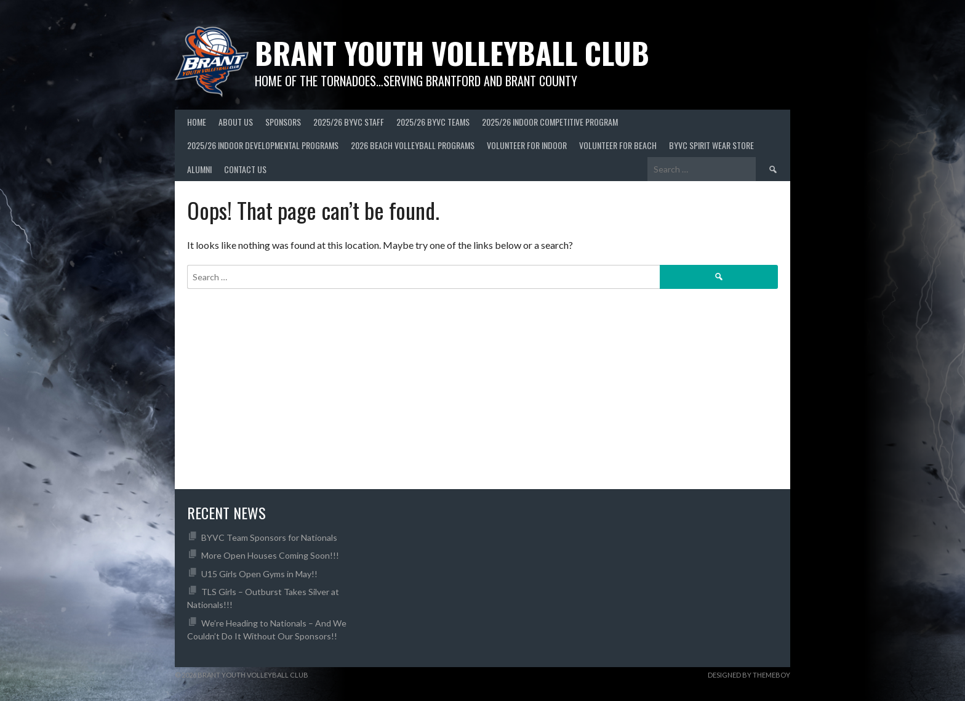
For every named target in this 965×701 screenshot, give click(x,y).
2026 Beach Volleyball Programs (412, 145)
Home (196, 121)
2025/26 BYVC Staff (348, 121)
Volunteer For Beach (618, 145)
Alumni (199, 169)
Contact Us (245, 169)
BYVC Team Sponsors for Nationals (269, 537)
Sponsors (283, 121)
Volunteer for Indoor (527, 145)
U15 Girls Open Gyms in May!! (259, 574)
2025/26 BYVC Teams (433, 121)
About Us (235, 121)
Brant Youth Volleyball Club (452, 53)
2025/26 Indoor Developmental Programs (262, 145)
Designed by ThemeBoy (749, 675)
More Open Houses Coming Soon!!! (270, 555)
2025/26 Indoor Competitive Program (550, 121)
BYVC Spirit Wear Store (711, 145)
